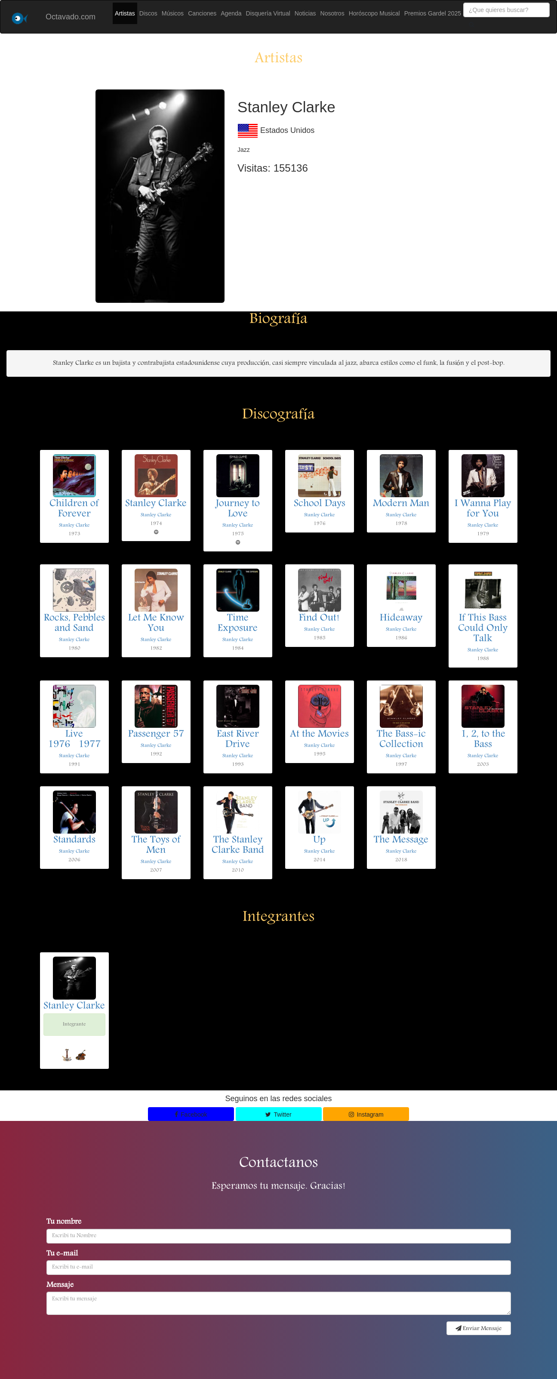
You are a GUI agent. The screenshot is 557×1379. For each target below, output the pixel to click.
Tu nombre (63, 1222)
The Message (401, 840)
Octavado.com (70, 16)
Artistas (125, 13)
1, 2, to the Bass (483, 739)
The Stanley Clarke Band (238, 845)
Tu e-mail (62, 1254)
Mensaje (60, 1286)
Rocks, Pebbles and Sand (74, 623)
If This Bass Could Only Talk (483, 629)
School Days (319, 504)
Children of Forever (74, 509)
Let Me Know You (156, 623)
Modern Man (401, 504)
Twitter (278, 1114)
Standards (74, 840)
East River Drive (238, 739)
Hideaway (401, 618)
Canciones (202, 13)
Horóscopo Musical (374, 13)
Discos (148, 13)
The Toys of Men (156, 845)
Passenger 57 (156, 734)
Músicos (173, 13)
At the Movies (319, 734)
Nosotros (332, 13)
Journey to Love (238, 509)
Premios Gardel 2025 (432, 13)
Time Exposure (238, 623)
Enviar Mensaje (478, 1329)
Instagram (366, 1114)
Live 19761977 (74, 739)
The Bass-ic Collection (401, 739)
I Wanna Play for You (483, 509)
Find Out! (319, 618)
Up (319, 840)
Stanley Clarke (74, 525)
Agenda (231, 13)
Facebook (191, 1114)
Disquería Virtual (268, 13)
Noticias (305, 13)
